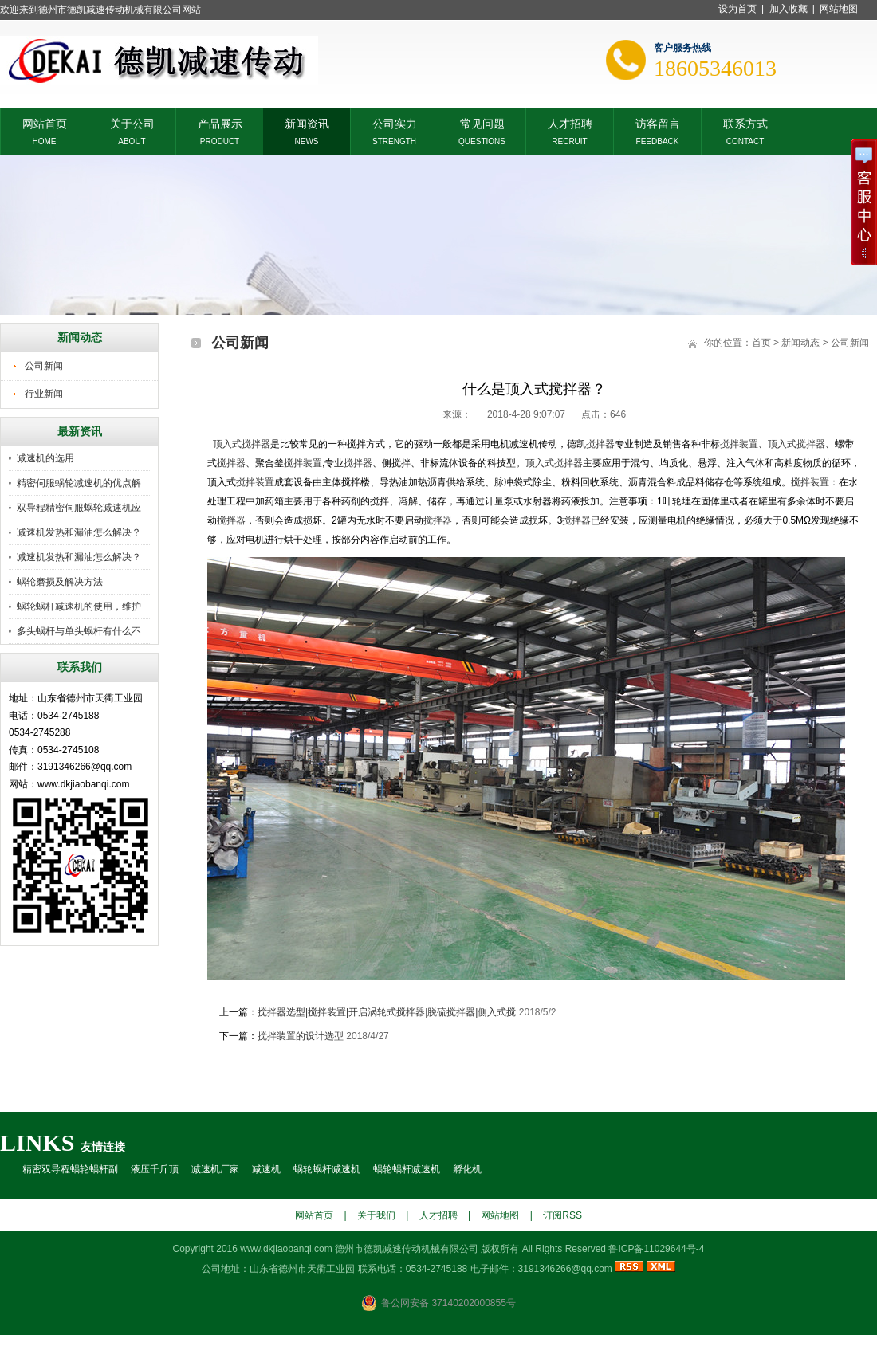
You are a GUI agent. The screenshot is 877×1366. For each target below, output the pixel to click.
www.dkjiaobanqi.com (286, 1248)
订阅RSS (562, 1215)
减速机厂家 (215, 1169)
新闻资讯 (307, 122)
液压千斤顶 (155, 1169)
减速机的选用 (45, 458)
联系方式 (745, 122)
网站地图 (839, 8)
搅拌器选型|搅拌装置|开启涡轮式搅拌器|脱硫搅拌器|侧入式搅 (387, 1012)
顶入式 (227, 443)
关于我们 (376, 1215)
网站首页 (44, 122)
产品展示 (220, 122)
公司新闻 (44, 365)
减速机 (266, 1169)
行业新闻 (44, 393)
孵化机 (467, 1169)
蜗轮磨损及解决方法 (60, 581)
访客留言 (657, 122)
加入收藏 (788, 8)
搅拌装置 (739, 443)
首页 (761, 342)
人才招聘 (570, 122)
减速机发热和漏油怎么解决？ (79, 532)
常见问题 (482, 122)
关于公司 (132, 122)
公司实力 (394, 122)
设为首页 (737, 8)
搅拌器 (256, 443)
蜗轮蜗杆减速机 (326, 1169)
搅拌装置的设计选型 (301, 1036)
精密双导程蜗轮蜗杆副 (70, 1169)
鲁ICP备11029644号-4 (656, 1248)
